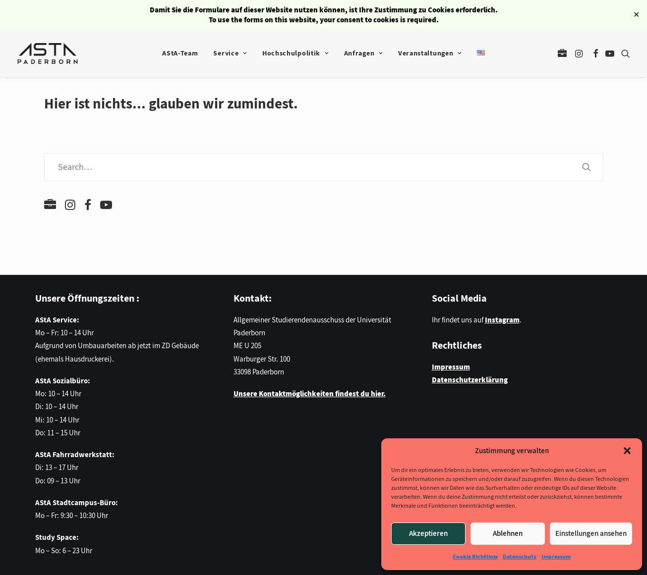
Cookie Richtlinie (475, 557)
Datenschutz (519, 557)
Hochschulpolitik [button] (295, 53)
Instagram (502, 320)
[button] (627, 451)
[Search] (323, 167)
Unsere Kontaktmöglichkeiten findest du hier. (310, 394)
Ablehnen (508, 533)
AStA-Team (180, 53)
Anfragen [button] (363, 53)
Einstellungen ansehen (591, 533)
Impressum (556, 557)
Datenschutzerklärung (470, 380)
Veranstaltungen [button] (430, 53)
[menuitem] (180, 53)
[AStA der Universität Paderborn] (47, 53)
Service (229, 53)
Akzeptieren (428, 533)
